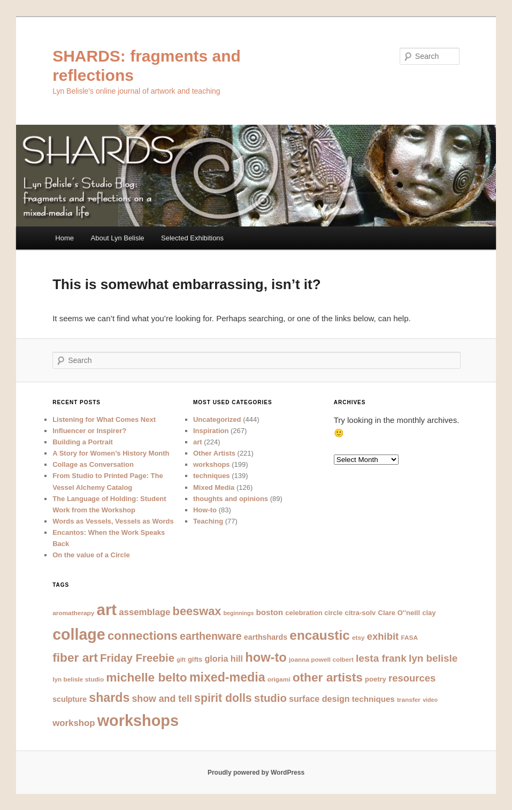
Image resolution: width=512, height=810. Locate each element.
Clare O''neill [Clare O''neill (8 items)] (399, 613)
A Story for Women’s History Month (110, 453)
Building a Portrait (82, 442)
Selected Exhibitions (192, 238)
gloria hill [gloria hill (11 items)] (224, 658)
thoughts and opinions (230, 499)
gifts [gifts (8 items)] (195, 659)
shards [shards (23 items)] (109, 698)
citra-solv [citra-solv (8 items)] (360, 613)
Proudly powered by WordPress (256, 772)
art (197, 442)
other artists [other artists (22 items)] (328, 677)
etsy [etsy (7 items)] (358, 637)
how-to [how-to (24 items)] (266, 657)
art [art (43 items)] (107, 609)
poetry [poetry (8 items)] (375, 679)
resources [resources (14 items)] (411, 678)
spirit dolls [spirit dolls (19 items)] (223, 698)
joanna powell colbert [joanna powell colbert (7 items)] (321, 659)
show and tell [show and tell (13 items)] (162, 698)
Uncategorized (217, 419)
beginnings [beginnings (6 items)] (239, 613)
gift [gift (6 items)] (181, 659)
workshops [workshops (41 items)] (138, 720)
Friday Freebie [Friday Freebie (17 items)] (137, 658)
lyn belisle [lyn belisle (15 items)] (433, 658)
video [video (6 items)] (430, 700)
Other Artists (214, 453)
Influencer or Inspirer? (89, 431)
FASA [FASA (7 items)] (409, 637)
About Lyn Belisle (117, 238)
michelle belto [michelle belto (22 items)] (146, 677)
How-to (205, 510)
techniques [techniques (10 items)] (373, 698)
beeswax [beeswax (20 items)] (197, 611)
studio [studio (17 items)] (270, 698)
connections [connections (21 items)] (143, 635)
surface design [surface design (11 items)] (319, 698)
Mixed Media (213, 487)
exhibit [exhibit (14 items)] (383, 636)
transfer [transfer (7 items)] (409, 699)
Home (64, 238)
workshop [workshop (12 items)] (73, 723)
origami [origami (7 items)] (279, 679)
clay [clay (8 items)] (428, 613)
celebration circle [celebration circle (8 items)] (313, 613)
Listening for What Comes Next (104, 419)
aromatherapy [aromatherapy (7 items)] (73, 613)
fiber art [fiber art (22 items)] (75, 657)
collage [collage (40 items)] (78, 634)
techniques (211, 476)
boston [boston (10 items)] (269, 612)
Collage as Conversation (93, 464)
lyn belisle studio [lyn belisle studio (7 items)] (78, 679)
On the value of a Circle (91, 555)
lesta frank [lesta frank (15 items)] (381, 658)
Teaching (208, 521)
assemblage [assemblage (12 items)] (144, 612)
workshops (211, 464)
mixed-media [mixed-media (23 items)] (227, 677)
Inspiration (210, 431)
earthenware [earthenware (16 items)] (211, 636)
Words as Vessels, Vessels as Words (112, 521)
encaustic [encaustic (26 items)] (319, 635)
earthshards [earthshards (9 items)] (265, 637)
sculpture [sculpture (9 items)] (69, 699)
